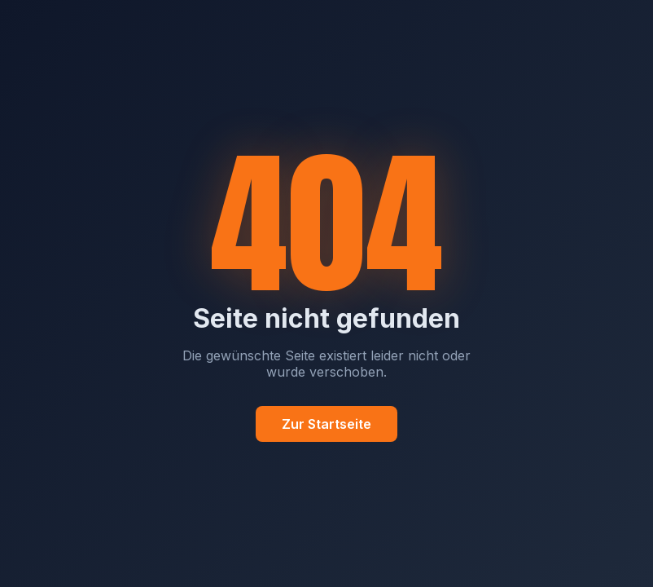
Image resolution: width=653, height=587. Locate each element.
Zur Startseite (326, 424)
